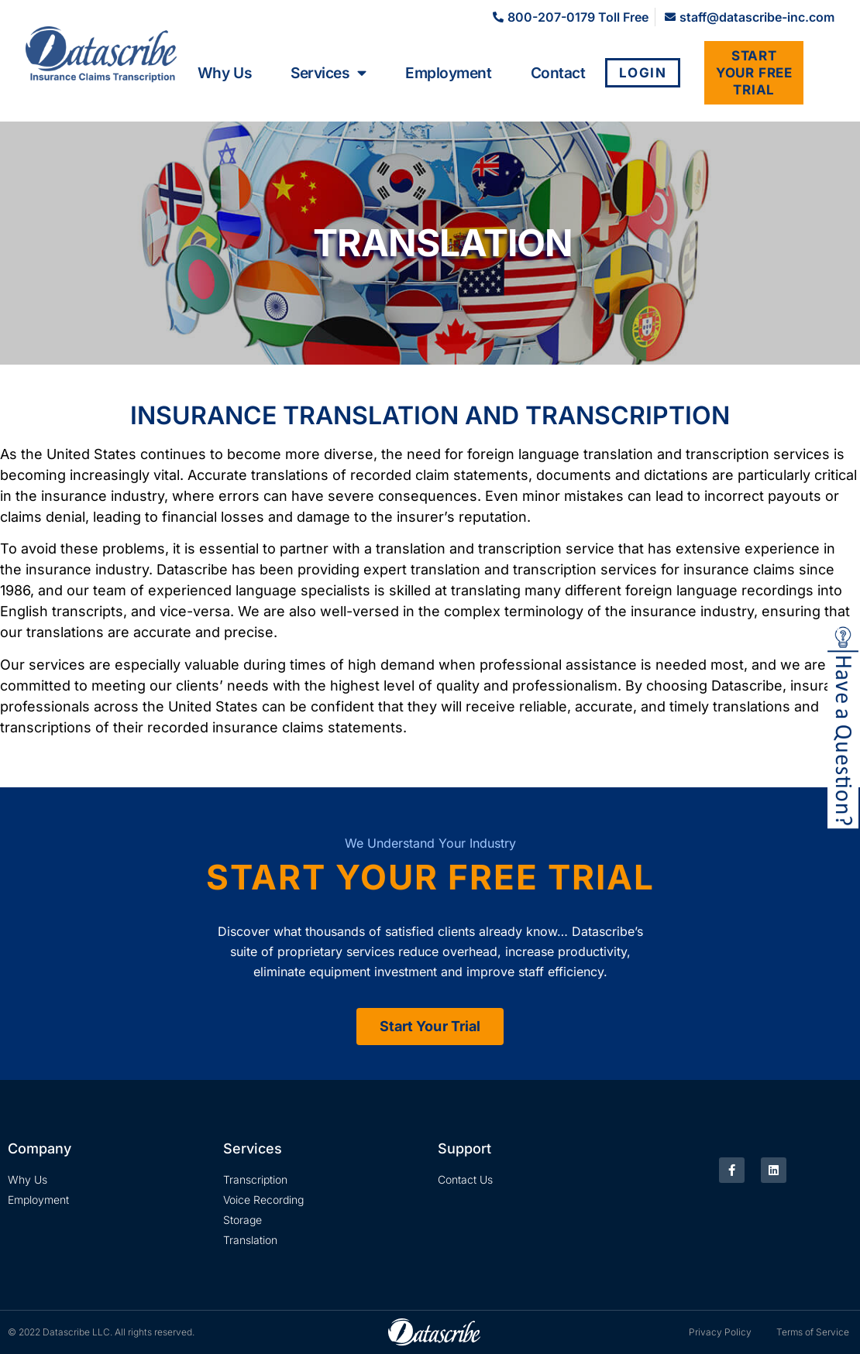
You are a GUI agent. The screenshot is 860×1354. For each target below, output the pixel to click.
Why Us (225, 72)
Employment (448, 72)
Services (328, 72)
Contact (558, 72)
